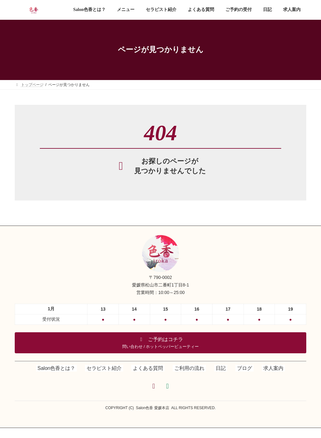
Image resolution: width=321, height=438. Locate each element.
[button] (160, 342)
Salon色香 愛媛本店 (152, 408)
